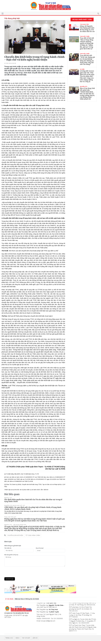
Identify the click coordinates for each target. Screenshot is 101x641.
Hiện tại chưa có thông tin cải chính (27, 599)
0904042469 (46, 618)
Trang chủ (9, 638)
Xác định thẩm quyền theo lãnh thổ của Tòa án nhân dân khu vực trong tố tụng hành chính (33, 500)
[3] (24, 428)
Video (17, 638)
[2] (27, 232)
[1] (30, 110)
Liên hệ (35, 638)
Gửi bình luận (10, 579)
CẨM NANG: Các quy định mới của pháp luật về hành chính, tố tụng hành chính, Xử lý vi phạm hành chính (33, 510)
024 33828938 (58, 618)
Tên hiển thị (7, 548)
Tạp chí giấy (26, 638)
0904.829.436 (91, 605)
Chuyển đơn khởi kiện (15, 535)
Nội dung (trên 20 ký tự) (11, 554)
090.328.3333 (73, 611)
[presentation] (19, 572)
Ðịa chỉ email (39, 548)
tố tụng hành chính (33, 535)
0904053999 (85, 623)
